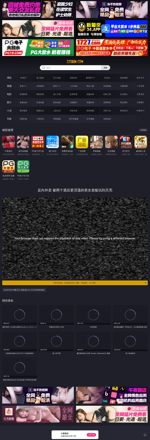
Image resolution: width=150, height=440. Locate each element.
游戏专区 (73, 77)
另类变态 (140, 94)
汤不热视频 (73, 119)
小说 (9, 110)
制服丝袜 (90, 94)
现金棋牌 (124, 77)
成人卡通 (57, 94)
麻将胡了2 (90, 77)
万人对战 (57, 77)
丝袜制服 (107, 86)
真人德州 (40, 77)
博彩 (9, 77)
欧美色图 (57, 102)
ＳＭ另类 (140, 86)
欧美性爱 (73, 94)
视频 (9, 85)
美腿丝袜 (90, 102)
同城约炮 (23, 119)
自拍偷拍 (40, 86)
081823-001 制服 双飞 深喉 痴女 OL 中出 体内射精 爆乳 (24, 290)
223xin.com (75, 61)
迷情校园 (90, 110)
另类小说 (107, 110)
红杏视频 (90, 119)
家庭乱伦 (40, 110)
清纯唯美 (107, 102)
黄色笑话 (124, 110)
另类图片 (140, 102)
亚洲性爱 (23, 94)
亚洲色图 (40, 102)
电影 (9, 94)
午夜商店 (40, 119)
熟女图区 (124, 102)
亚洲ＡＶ (23, 86)
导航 (9, 118)
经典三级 (107, 94)
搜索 (105, 67)
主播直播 (124, 86)
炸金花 (107, 77)
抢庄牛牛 (140, 77)
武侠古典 (73, 110)
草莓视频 (57, 119)
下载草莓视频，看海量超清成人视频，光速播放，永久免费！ (100, 282)
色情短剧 (107, 119)
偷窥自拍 (23, 102)
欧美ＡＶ (57, 86)
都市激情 (23, 110)
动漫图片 (73, 102)
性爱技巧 (140, 110)
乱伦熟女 (124, 94)
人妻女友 (57, 110)
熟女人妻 (90, 86)
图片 (9, 102)
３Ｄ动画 (73, 86)
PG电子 (23, 77)
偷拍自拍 (40, 94)
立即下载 (91, 435)
